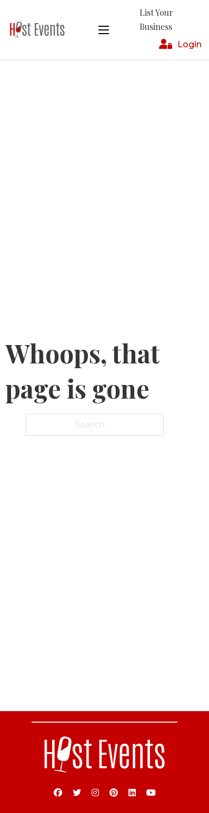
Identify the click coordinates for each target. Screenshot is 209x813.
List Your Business (156, 19)
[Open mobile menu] (103, 30)
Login (189, 44)
